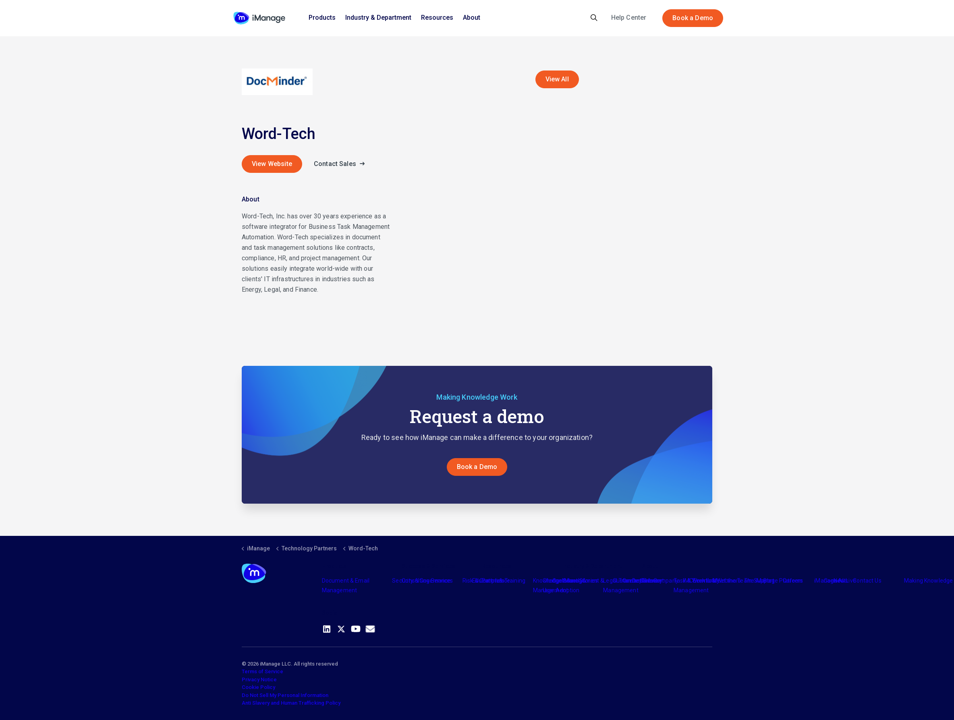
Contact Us (867, 580)
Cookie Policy (258, 687)
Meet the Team (732, 580)
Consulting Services (427, 580)
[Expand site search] (594, 18)
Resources (437, 17)
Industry (572, 580)
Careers (793, 580)
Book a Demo (693, 18)
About (471, 17)
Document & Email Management (345, 585)
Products (322, 17)
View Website (272, 164)
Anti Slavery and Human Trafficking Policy (291, 703)
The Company (660, 580)
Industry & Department (378, 17)
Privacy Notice (259, 679)
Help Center (629, 17)
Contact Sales (341, 164)
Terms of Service (262, 671)
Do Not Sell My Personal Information (285, 695)
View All (557, 79)
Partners (493, 580)
